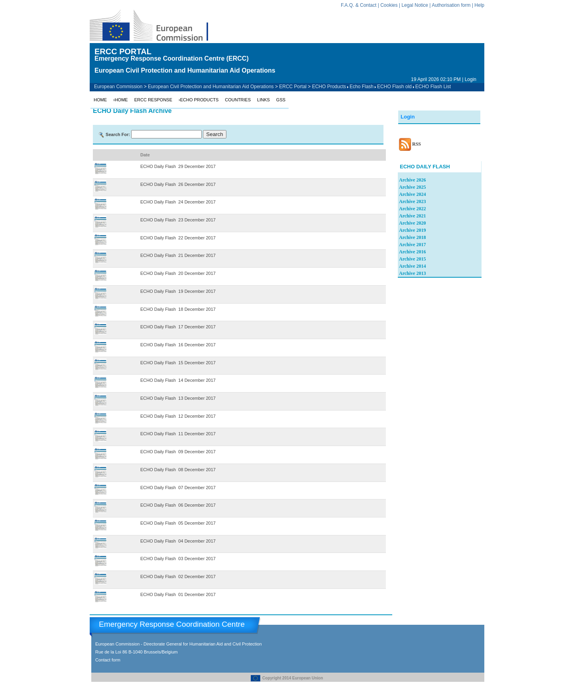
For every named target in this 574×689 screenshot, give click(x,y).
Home (100, 99)
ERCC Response (153, 99)
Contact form (107, 659)
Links (263, 99)
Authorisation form (451, 5)
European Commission (118, 86)
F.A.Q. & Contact (358, 5)
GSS (280, 99)
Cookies (388, 5)
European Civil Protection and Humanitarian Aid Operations (211, 86)
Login (470, 79)
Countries (238, 99)
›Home (120, 99)
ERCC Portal (293, 86)
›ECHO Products (198, 99)
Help (479, 5)
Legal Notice (414, 5)
